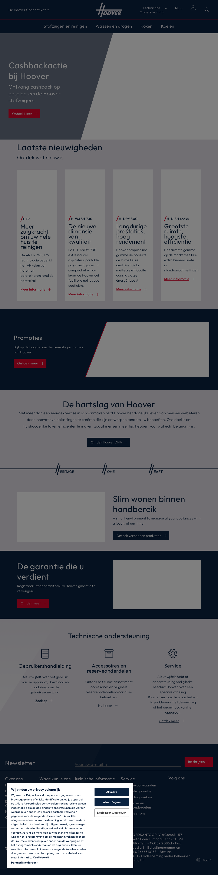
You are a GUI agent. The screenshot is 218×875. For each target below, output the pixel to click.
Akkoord (111, 791)
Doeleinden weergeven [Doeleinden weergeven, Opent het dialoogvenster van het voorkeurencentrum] (111, 812)
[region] (70, 825)
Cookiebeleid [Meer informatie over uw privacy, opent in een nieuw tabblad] (41, 857)
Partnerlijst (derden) (24, 862)
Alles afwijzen (111, 802)
